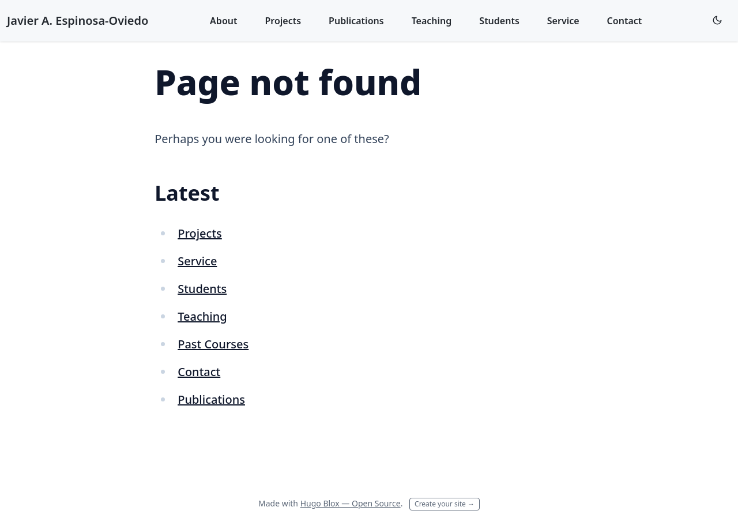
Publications (356, 20)
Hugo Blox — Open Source (350, 503)
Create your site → (445, 504)
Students (499, 20)
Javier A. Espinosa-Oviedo (77, 20)
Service (563, 20)
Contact (624, 20)
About (223, 20)
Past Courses (213, 344)
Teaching (432, 20)
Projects (283, 20)
